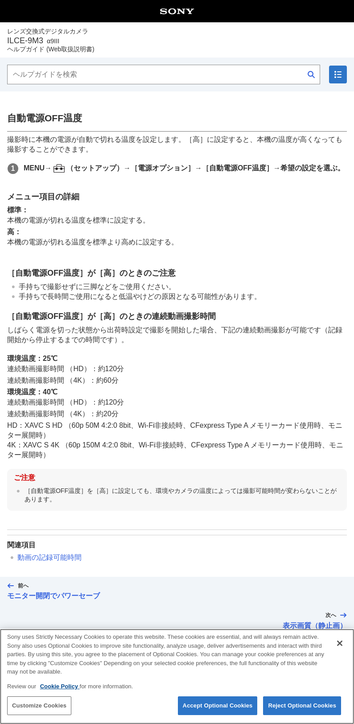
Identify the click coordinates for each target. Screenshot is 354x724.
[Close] (340, 648)
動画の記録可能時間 (49, 557)
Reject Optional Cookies (302, 710)
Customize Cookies (39, 710)
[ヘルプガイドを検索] (163, 74)
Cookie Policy (60, 691)
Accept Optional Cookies (218, 710)
